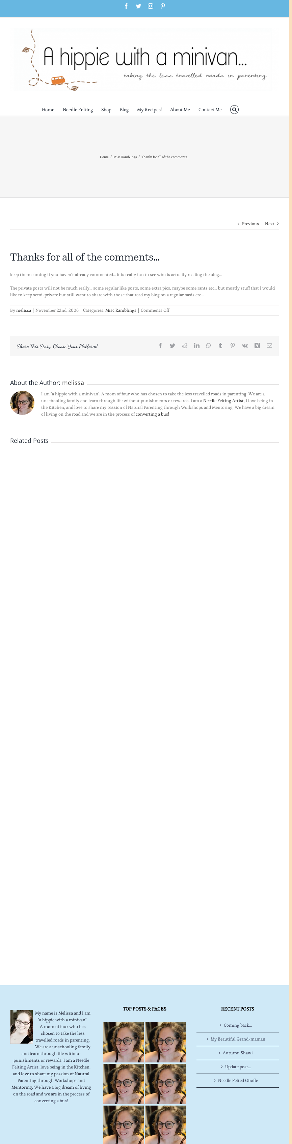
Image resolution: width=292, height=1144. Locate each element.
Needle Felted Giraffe (238, 1080)
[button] (234, 109)
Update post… (238, 1067)
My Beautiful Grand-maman (238, 1039)
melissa (23, 310)
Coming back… (238, 1025)
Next (269, 224)
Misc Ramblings (120, 310)
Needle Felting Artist (223, 400)
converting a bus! (152, 414)
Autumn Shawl (238, 1053)
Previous (250, 224)
